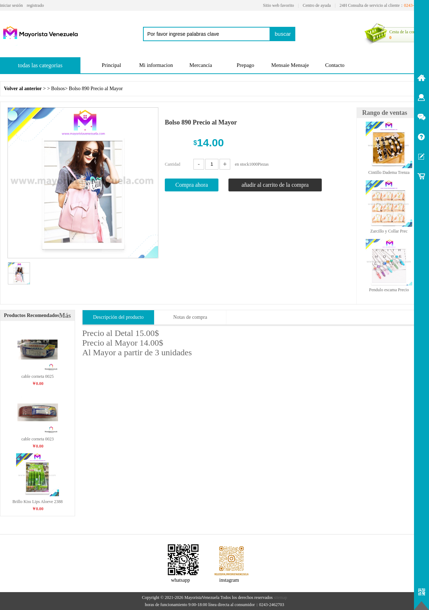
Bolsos (58, 88)
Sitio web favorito (278, 5)
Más (65, 315)
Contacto (334, 65)
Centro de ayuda (317, 5)
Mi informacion (156, 65)
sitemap (280, 597)
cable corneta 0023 (37, 438)
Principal (111, 65)
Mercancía (200, 65)
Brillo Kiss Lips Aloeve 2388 (38, 501)
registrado (35, 5)
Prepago (245, 65)
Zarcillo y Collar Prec (389, 231)
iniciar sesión (11, 5)
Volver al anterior (23, 88)
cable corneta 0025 (37, 376)
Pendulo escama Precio (389, 289)
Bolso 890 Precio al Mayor (96, 88)
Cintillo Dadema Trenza (388, 172)
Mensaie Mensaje (290, 65)
